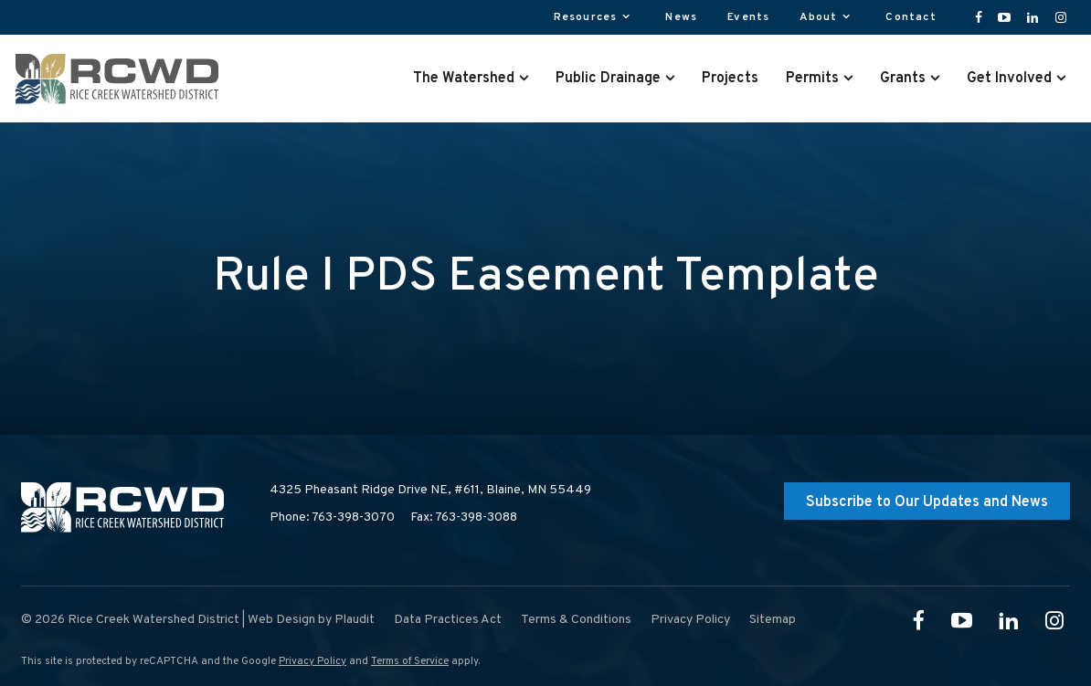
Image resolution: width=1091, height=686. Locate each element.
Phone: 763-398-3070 (332, 517)
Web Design (281, 620)
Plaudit (354, 620)
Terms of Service (410, 661)
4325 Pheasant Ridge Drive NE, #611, (430, 490)
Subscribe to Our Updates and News (927, 502)
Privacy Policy (312, 661)
